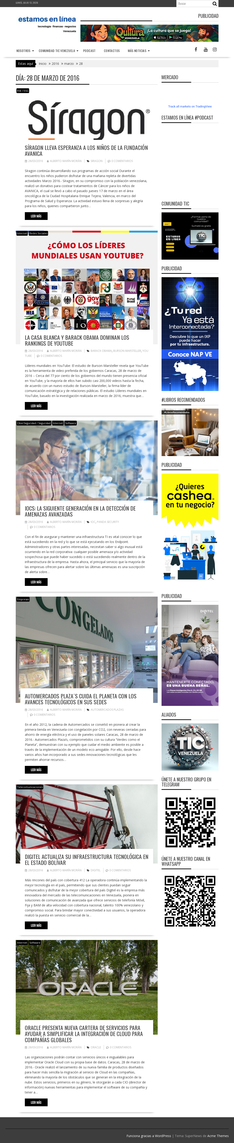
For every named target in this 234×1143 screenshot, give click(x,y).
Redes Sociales (38, 233)
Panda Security (108, 522)
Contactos (112, 50)
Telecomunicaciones (30, 787)
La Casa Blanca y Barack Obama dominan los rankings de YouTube (77, 340)
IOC (93, 522)
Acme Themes (218, 1136)
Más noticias (137, 50)
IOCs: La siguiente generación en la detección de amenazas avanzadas (80, 511)
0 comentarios (122, 161)
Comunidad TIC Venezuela (57, 50)
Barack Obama (101, 351)
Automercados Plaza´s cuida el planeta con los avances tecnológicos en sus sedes (80, 699)
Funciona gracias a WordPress (148, 1136)
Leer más (36, 216)
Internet (22, 233)
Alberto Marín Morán (64, 161)
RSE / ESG (22, 90)
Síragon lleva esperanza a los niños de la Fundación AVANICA (86, 150)
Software (70, 423)
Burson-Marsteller (127, 351)
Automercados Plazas (107, 710)
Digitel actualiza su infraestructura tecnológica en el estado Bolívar (86, 859)
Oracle (96, 1047)
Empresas (23, 599)
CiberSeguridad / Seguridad (34, 423)
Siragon (97, 161)
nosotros (23, 50)
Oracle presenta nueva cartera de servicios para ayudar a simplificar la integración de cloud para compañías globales (84, 1033)
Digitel (95, 870)
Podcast (89, 50)
